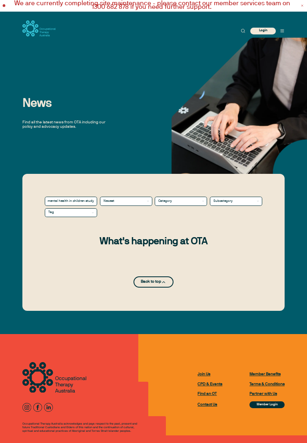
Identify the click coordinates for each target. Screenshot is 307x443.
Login (263, 30)
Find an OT (207, 394)
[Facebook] (37, 407)
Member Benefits (265, 374)
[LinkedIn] (48, 407)
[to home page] (39, 28)
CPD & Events (209, 384)
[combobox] (126, 201)
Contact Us (207, 405)
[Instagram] (26, 407)
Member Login (267, 404)
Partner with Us (263, 394)
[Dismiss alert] (302, 6)
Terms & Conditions (267, 384)
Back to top (153, 282)
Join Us (203, 374)
